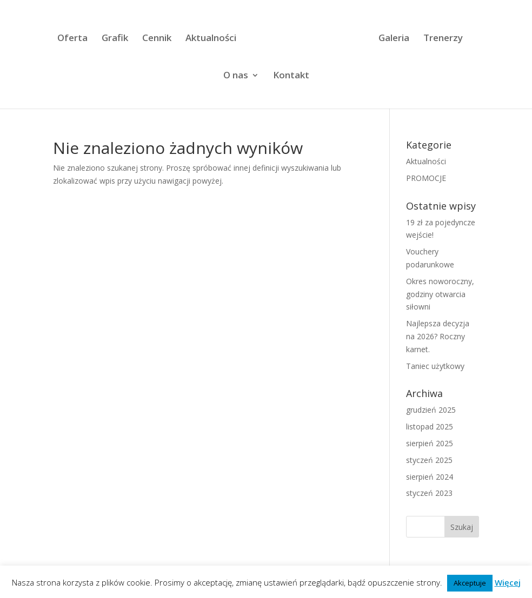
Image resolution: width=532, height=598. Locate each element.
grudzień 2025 (431, 410)
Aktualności (210, 39)
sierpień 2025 (429, 443)
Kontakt (291, 76)
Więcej (508, 582)
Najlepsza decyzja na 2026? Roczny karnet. (437, 336)
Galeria (393, 39)
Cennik (156, 39)
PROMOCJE (426, 178)
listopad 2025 (429, 426)
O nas (235, 76)
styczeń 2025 (429, 460)
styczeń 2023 (429, 493)
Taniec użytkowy (435, 366)
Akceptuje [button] (470, 583)
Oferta (72, 39)
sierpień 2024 (429, 477)
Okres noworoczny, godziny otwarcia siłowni (440, 294)
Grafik (115, 39)
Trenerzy (443, 39)
